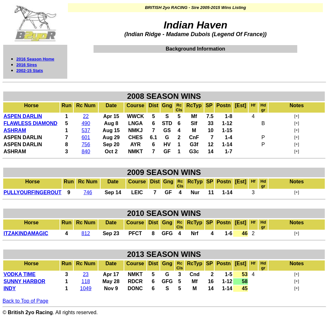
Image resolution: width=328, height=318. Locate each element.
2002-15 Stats (29, 70)
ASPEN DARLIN (23, 116)
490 (86, 123)
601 (86, 137)
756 (86, 144)
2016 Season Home (35, 59)
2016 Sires (26, 64)
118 (85, 281)
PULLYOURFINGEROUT (33, 192)
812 (85, 233)
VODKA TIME (20, 274)
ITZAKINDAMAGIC (26, 233)
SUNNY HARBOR (24, 281)
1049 (86, 288)
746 (88, 192)
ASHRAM (15, 130)
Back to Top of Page (25, 301)
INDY (10, 288)
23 (86, 274)
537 (86, 130)
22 (86, 116)
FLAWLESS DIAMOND (30, 123)
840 (86, 151)
